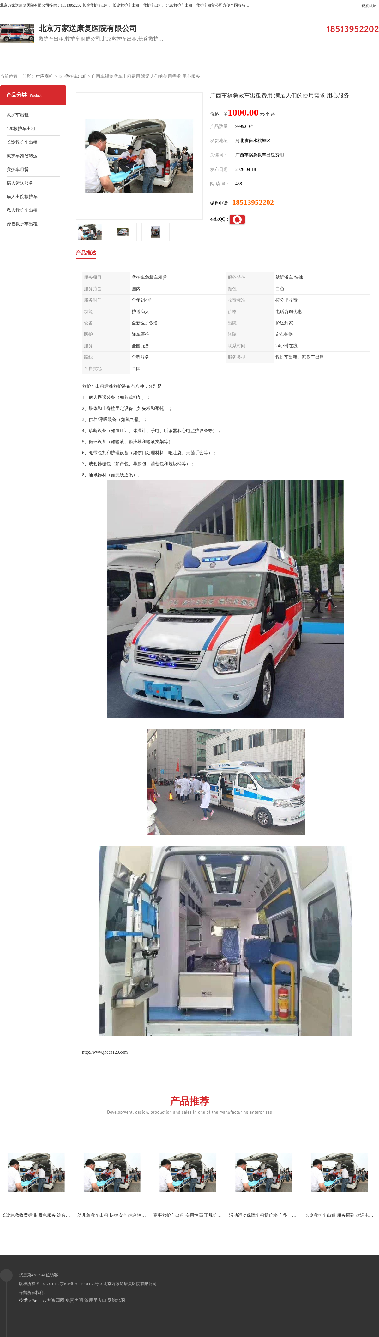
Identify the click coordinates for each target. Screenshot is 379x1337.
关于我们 (242, 60)
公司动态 (295, 60)
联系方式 (27, 76)
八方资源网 (53, 1300)
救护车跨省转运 (22, 156)
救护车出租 (18, 115)
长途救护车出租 (22, 142)
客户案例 (188, 60)
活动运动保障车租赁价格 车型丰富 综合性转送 (274, 1215)
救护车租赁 (18, 169)
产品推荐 (189, 1105)
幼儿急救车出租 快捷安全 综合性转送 (113, 1215)
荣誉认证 (349, 60)
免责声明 (74, 1300)
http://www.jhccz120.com (105, 1052)
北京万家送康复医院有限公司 (130, 1283)
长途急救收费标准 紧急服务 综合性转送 (40, 1215)
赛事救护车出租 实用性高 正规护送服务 (192, 1215)
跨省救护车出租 (22, 224)
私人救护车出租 (22, 210)
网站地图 (116, 1300)
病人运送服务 (20, 183)
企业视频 (134, 60)
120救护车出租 (72, 76)
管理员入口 (95, 1300)
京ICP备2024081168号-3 (81, 1283)
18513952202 (253, 202)
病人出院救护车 (22, 196)
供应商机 (80, 60)
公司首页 (27, 60)
